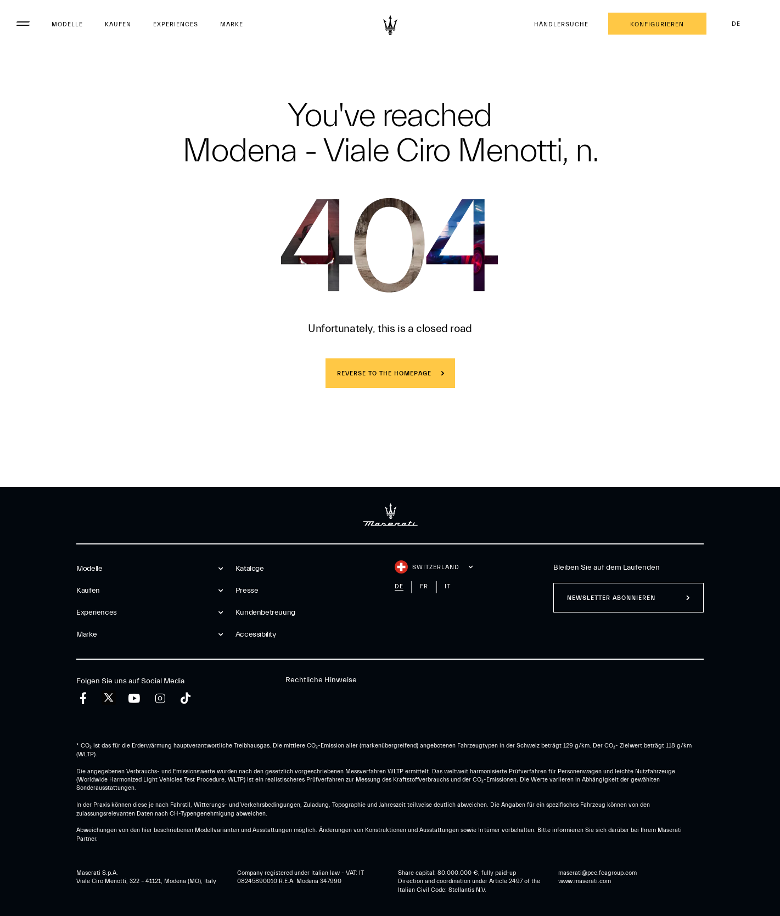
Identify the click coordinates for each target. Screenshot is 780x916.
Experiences (175, 24)
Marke (231, 24)
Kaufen (118, 24)
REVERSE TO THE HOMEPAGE (384, 373)
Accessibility (255, 634)
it (448, 586)
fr (424, 586)
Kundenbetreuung (265, 612)
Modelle (67, 24)
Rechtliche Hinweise (321, 680)
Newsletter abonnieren (611, 598)
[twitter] (108, 698)
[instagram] (160, 698)
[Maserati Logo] (390, 24)
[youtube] (134, 698)
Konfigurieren (657, 24)
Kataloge (249, 568)
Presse (247, 590)
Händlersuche (561, 24)
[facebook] (83, 698)
